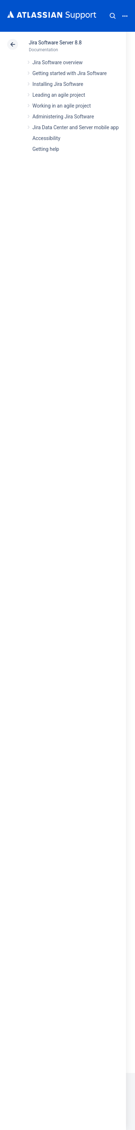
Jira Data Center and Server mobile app (75, 127)
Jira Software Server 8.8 (55, 42)
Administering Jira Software (63, 116)
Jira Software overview (57, 62)
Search (112, 16)
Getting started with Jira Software (69, 73)
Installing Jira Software (57, 84)
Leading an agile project (58, 95)
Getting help (45, 149)
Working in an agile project (61, 106)
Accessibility (46, 138)
